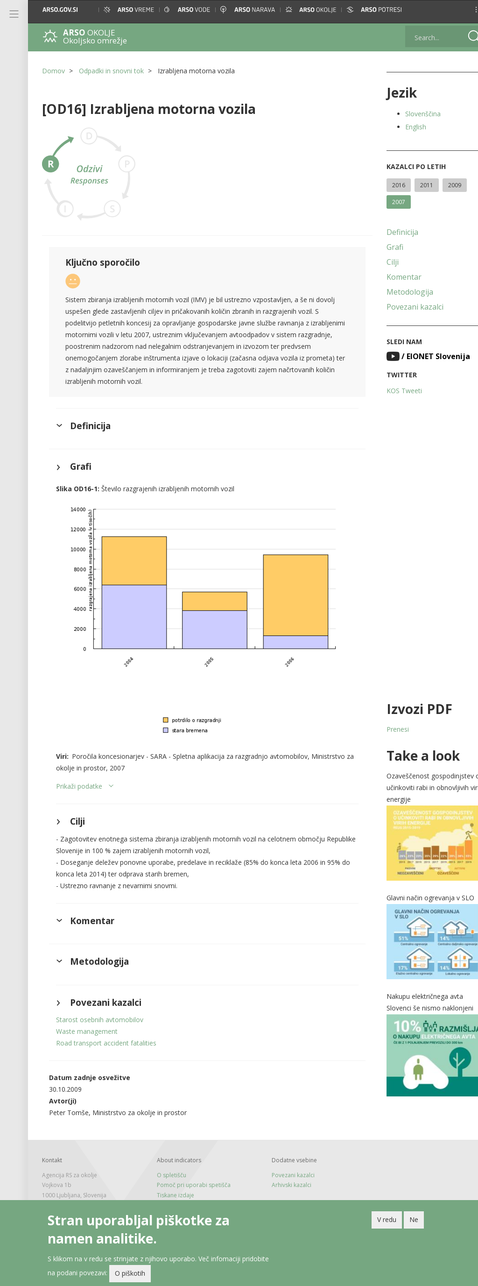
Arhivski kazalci (283, 1175)
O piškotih (130, 1273)
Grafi (382, 247)
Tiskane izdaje (171, 1185)
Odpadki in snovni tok (111, 70)
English (403, 126)
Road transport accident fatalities (106, 1032)
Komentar (391, 277)
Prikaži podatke (79, 775)
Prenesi (385, 729)
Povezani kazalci (402, 307)
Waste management (87, 1021)
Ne (413, 1219)
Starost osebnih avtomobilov (99, 1009)
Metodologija (397, 292)
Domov (53, 70)
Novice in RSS (170, 1195)
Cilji (380, 262)
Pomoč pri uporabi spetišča (189, 1175)
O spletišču (167, 1165)
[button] (462, 9)
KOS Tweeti (392, 390)
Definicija (390, 232)
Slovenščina (411, 113)
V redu (386, 1219)
